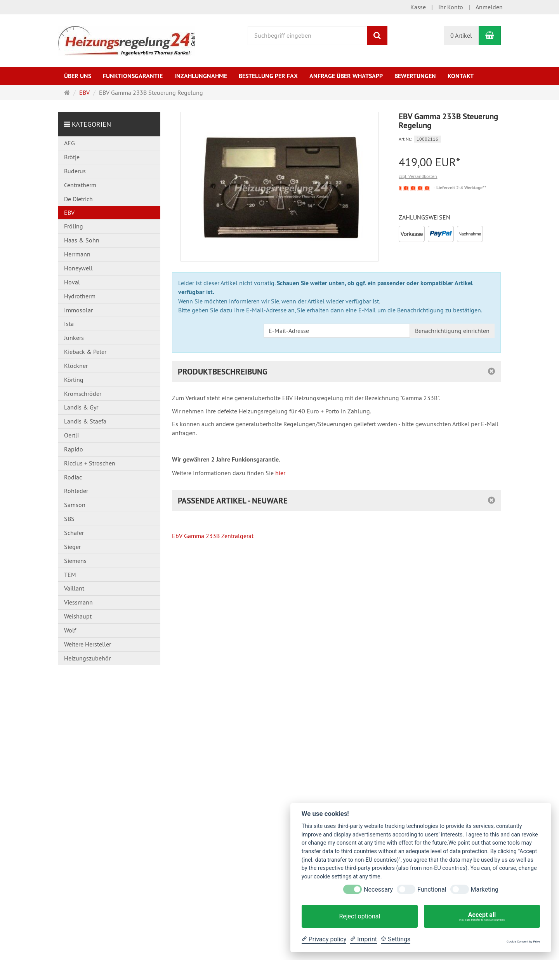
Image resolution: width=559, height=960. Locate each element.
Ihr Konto (450, 7)
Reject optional (359, 916)
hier (280, 473)
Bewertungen (415, 76)
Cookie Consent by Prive (523, 941)
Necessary (378, 889)
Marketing (484, 889)
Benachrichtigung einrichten (452, 331)
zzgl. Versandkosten (418, 176)
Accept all (481, 916)
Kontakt (461, 76)
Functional (431, 889)
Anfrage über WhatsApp (346, 76)
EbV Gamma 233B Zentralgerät (212, 536)
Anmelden (489, 7)
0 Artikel (461, 35)
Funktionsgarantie (133, 76)
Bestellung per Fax (268, 76)
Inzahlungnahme (200, 76)
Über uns (77, 76)
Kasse (418, 7)
